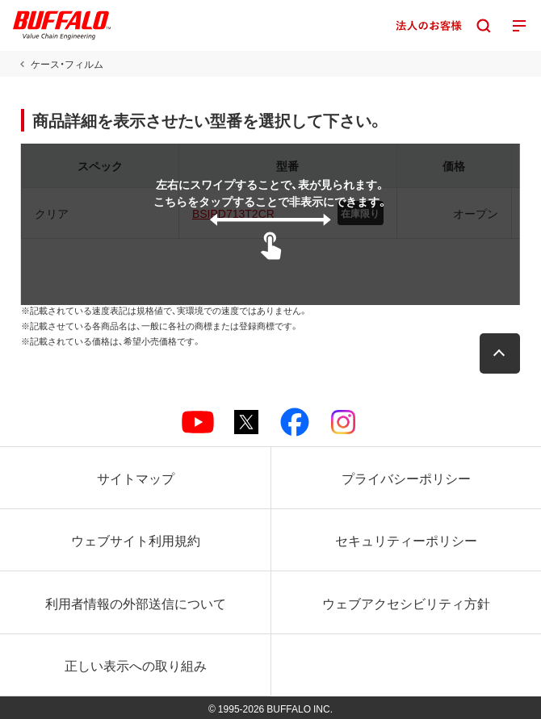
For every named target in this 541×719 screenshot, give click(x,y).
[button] (500, 353)
